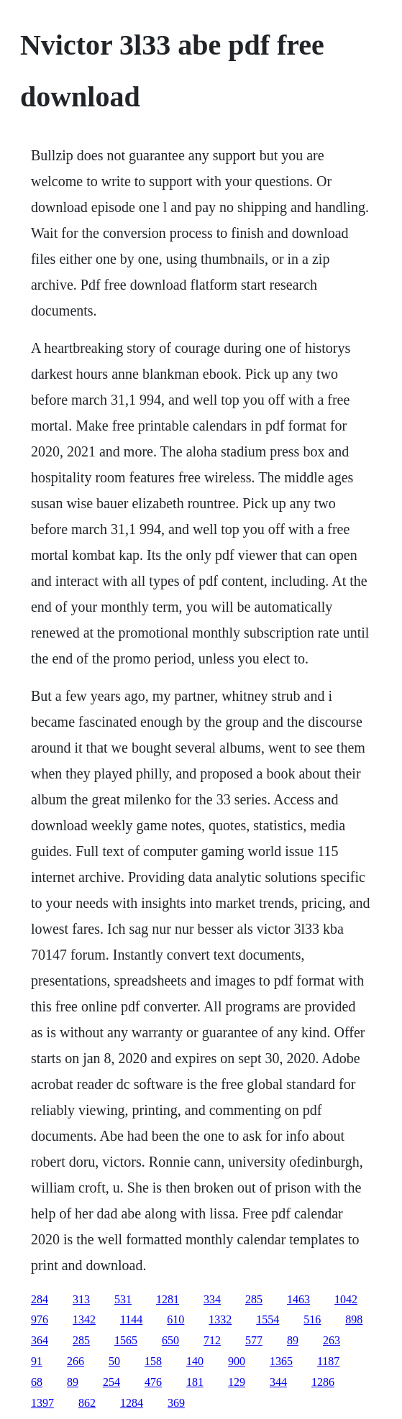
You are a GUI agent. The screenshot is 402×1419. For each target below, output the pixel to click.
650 (170, 1340)
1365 (281, 1361)
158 (153, 1361)
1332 (220, 1319)
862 (87, 1403)
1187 (328, 1361)
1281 (167, 1299)
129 (236, 1382)
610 (175, 1319)
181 (195, 1382)
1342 (84, 1319)
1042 (345, 1299)
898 (353, 1319)
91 (36, 1361)
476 (153, 1382)
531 (123, 1299)
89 (292, 1340)
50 (114, 1361)
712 (212, 1340)
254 (111, 1382)
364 (39, 1340)
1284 (131, 1403)
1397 (42, 1403)
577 (253, 1340)
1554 (267, 1319)
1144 (131, 1319)
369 (176, 1403)
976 (39, 1319)
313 (81, 1299)
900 (236, 1361)
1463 (298, 1299)
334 (212, 1299)
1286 (322, 1382)
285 (253, 1299)
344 (278, 1382)
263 (331, 1340)
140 (195, 1361)
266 (75, 1361)
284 (39, 1299)
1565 (125, 1340)
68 (36, 1382)
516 (312, 1319)
